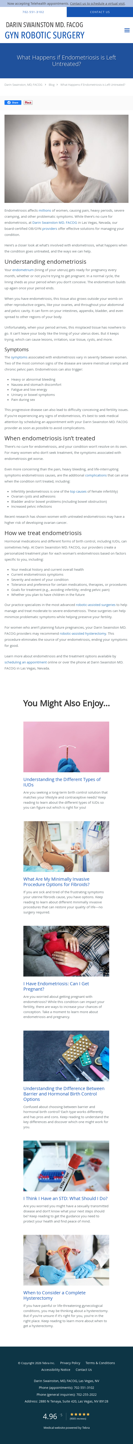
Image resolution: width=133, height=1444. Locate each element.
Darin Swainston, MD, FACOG (23, 85)
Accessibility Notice (55, 1369)
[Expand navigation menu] (127, 30)
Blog (52, 85)
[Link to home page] (61, 30)
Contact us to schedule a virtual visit (97, 3)
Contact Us (84, 1369)
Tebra (86, 1428)
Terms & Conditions (100, 1363)
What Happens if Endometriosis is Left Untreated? (92, 85)
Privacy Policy (70, 1363)
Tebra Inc (48, 1363)
